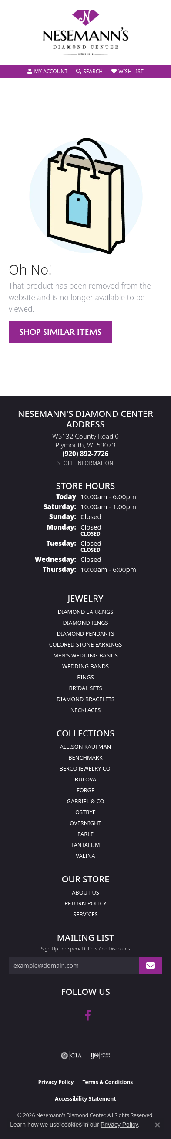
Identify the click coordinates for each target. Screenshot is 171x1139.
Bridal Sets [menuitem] (85, 688)
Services (85, 914)
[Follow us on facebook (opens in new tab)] (87, 1015)
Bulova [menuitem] (85, 779)
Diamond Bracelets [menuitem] (85, 699)
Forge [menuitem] (85, 790)
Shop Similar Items (60, 332)
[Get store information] (85, 463)
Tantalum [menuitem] (85, 845)
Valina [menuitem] (85, 856)
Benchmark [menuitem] (85, 757)
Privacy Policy (56, 1082)
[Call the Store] (86, 453)
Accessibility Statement (85, 1098)
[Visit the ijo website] (100, 1055)
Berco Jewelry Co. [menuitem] (85, 768)
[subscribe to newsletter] (150, 965)
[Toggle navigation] (15, 52)
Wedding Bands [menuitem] (85, 666)
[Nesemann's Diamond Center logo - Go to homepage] (85, 32)
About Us (85, 892)
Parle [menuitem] (85, 834)
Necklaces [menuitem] (85, 710)
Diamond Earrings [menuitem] (85, 612)
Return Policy (85, 903)
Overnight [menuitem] (85, 823)
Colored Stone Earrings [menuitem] (85, 644)
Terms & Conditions (107, 1082)
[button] (47, 71)
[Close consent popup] (157, 1125)
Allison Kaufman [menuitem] (85, 746)
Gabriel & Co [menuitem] (85, 801)
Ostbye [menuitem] (85, 812)
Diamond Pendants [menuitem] (85, 633)
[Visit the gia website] (71, 1055)
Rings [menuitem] (85, 677)
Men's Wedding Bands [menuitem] (85, 655)
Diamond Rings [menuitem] (85, 622)
